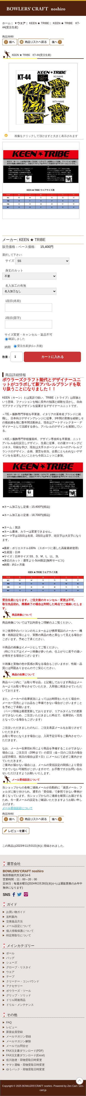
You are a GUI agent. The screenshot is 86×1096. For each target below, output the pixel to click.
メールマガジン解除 (18, 1041)
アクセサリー (14, 986)
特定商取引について (18, 935)
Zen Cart (72, 1086)
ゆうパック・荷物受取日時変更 (25, 1069)
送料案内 (11, 916)
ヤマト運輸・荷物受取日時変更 (25, 1064)
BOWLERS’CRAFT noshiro (37, 1086)
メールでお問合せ (17, 1046)
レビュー (11, 1027)
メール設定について (18, 926)
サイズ (9, 260)
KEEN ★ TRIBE (39, 23)
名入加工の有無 (15, 285)
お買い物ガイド (15, 912)
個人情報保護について (20, 930)
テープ (10, 976)
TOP (79, 1081)
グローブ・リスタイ (18, 967)
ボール (10, 953)
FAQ (9, 1022)
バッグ (10, 958)
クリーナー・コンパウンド (22, 981)
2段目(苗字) (13, 317)
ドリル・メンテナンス (20, 1004)
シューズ (11, 962)
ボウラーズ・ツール (18, 990)
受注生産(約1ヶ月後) (30, 346)
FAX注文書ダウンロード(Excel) (25, 1055)
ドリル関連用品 (15, 1000)
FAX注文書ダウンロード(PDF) (25, 1050)
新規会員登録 (14, 1032)
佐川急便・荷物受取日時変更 (24, 1060)
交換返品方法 (14, 921)
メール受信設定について (17, 808)
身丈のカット (14, 270)
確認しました (16, 338)
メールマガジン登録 (18, 1036)
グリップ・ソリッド (18, 995)
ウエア (10, 972)
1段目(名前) (13, 301)
